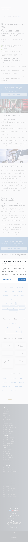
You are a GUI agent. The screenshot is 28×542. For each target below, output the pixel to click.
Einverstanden (22, 279)
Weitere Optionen (7, 279)
